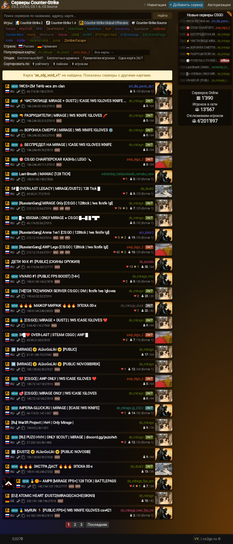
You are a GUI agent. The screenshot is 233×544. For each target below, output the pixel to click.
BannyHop (122, 29)
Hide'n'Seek (75, 29)
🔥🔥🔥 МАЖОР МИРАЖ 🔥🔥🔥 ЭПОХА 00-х (57, 305)
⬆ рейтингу (40, 64)
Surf (108, 29)
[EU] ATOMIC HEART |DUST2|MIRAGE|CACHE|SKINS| (53, 496)
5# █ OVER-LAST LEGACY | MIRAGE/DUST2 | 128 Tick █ (55, 188)
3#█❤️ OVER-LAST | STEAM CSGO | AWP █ (53, 335)
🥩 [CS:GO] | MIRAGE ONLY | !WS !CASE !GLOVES (58, 393)
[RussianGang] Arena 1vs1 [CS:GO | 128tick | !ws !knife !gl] (64, 232)
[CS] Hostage (130, 35)
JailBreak (159, 29)
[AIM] (75, 35)
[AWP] (87, 35)
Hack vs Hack (38, 40)
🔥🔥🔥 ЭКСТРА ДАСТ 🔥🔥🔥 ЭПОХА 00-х (55, 466)
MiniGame (47, 35)
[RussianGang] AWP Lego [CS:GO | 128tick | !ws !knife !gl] (63, 247)
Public (21, 40)
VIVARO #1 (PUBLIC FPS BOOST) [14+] (49, 276)
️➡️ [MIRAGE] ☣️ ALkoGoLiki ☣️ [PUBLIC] (44, 349)
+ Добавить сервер (186, 5)
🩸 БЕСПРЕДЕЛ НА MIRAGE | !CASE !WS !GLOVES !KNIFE (65, 145)
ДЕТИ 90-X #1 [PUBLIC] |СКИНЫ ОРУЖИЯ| (45, 262)
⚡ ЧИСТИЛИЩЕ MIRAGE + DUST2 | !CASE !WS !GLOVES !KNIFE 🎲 (73, 101)
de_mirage (45, 52)
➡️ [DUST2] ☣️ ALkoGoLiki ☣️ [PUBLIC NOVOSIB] (50, 452)
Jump (56, 40)
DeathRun (94, 29)
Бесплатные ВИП (30, 58)
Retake (10, 29)
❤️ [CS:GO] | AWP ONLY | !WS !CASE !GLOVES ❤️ (58, 379)
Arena (31, 35)
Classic (63, 35)
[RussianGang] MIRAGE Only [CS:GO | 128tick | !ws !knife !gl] (66, 203)
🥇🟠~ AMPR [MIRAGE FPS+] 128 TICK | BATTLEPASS (73, 481)
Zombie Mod (14, 35)
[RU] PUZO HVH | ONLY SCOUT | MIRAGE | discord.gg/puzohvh (68, 437)
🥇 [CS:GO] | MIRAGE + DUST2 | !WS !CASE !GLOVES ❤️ (63, 320)
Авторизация (219, 5)
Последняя (97, 525)
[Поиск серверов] (77, 15)
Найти (162, 16)
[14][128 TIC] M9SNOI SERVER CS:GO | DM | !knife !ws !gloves (67, 291)
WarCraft (25, 29)
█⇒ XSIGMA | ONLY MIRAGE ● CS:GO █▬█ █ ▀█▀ (59, 218)
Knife (9, 40)
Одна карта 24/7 (130, 58)
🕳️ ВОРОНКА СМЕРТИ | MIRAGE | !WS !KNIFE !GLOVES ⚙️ (66, 130)
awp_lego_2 (81, 52)
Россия (28, 46)
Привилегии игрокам (98, 58)
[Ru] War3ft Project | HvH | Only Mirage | (42, 422)
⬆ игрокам (79, 64)
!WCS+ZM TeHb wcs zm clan (42, 86)
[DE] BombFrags (154, 35)
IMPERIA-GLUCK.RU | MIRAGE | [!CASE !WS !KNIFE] (59, 408)
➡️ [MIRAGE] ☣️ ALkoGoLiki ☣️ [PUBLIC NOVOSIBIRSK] (55, 364)
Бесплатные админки (63, 58)
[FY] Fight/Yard (106, 35)
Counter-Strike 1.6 (63, 23)
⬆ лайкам (60, 64)
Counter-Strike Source (151, 23)
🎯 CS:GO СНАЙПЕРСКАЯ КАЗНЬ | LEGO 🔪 (55, 159)
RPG (39, 29)
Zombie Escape (75, 40)
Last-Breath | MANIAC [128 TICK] (44, 174)
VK (196, 539)
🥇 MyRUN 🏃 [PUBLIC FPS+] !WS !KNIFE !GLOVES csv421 (65, 510)
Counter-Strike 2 (31, 23)
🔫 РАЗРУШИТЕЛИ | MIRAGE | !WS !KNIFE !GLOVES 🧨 (63, 115)
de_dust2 (63, 52)
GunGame (141, 29)
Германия (49, 46)
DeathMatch (55, 29)
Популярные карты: (19, 52)
